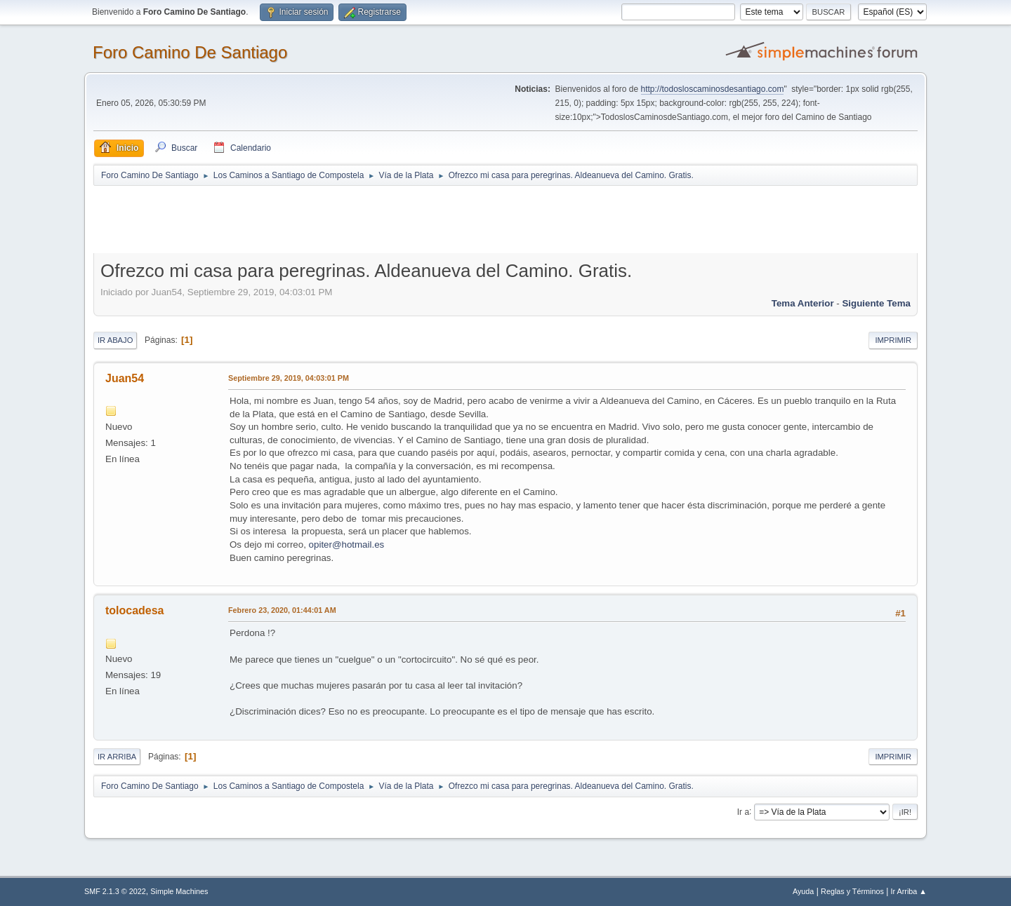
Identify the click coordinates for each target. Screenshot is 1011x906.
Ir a (743, 811)
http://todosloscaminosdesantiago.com (712, 89)
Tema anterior (803, 303)
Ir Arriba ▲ (909, 891)
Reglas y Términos (852, 891)
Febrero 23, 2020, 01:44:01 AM (282, 610)
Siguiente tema (876, 303)
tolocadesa (134, 610)
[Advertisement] (340, 218)
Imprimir (893, 340)
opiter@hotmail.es (347, 544)
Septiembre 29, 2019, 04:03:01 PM (288, 378)
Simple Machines (179, 891)
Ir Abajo (115, 340)
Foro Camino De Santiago (190, 52)
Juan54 (124, 378)
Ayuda (803, 891)
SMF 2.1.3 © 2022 (115, 891)
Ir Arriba (117, 756)
